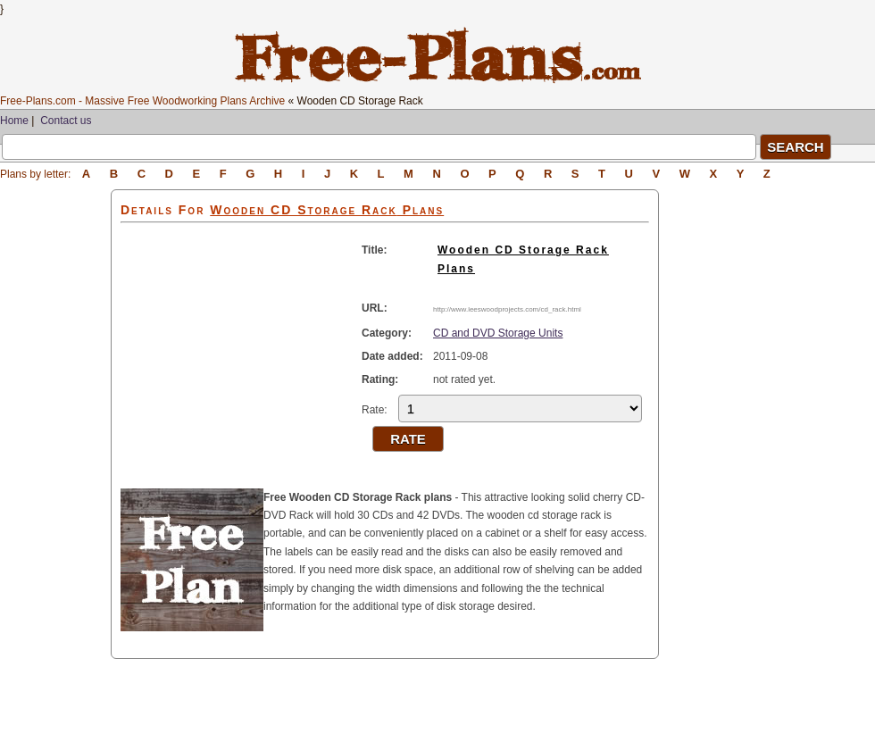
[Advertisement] (55, 457)
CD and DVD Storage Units (497, 333)
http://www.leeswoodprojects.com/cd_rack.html (507, 309)
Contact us (65, 120)
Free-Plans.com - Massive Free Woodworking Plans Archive (142, 101)
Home (14, 120)
